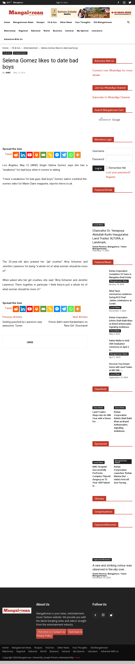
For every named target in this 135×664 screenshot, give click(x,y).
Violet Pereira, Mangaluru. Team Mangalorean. (109, 247)
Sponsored (101, 446)
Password (98, 159)
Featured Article (103, 190)
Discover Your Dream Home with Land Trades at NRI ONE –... (120, 369)
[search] (109, 120)
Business (57, 30)
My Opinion (83, 30)
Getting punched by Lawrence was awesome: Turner (22, 323)
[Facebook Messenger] (57, 155)
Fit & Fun (52, 22)
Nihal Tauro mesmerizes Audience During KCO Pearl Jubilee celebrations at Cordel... (120, 298)
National (35, 30)
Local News (99, 225)
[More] (78, 155)
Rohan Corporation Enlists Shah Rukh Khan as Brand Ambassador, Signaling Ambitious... (123, 424)
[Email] (43, 155)
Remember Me (117, 167)
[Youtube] (30, 155)
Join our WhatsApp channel (110, 87)
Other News (66, 22)
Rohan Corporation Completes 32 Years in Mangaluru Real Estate (120, 274)
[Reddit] (16, 155)
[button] (128, 22)
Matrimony (9, 30)
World (47, 30)
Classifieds (115, 332)
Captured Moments (105, 527)
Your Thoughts (82, 22)
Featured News (103, 262)
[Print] (36, 155)
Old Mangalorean (103, 22)
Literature (97, 30)
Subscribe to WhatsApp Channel (111, 97)
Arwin (77, 660)
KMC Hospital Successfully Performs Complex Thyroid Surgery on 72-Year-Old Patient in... (101, 479)
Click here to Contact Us (51, 635)
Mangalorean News (23, 22)
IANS (8, 72)
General (69, 30)
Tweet (8, 154)
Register (110, 177)
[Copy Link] (50, 155)
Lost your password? (118, 172)
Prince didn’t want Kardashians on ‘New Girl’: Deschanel (68, 323)
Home (7, 22)
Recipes (40, 22)
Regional (23, 30)
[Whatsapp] (71, 155)
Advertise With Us (13, 39)
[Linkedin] (23, 155)
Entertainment (31, 47)
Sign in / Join (62, 2)
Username (98, 151)
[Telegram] (64, 155)
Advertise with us (104, 61)
